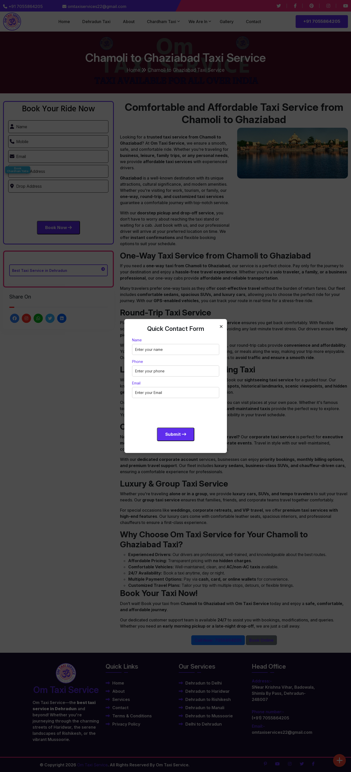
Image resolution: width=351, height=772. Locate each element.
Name (137, 340)
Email (136, 383)
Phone (137, 361)
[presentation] (171, 412)
